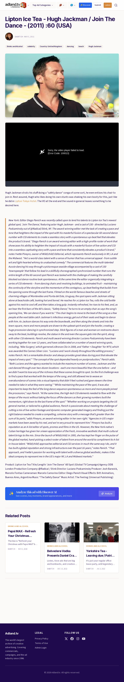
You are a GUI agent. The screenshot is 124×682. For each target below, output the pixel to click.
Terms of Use (41, 643)
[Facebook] (72, 638)
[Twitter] (66, 638)
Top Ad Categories (42, 5)
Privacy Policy (41, 638)
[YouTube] (83, 638)
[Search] (116, 5)
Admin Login (40, 647)
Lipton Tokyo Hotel (25, 201)
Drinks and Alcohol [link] (18, 526)
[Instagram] (77, 638)
